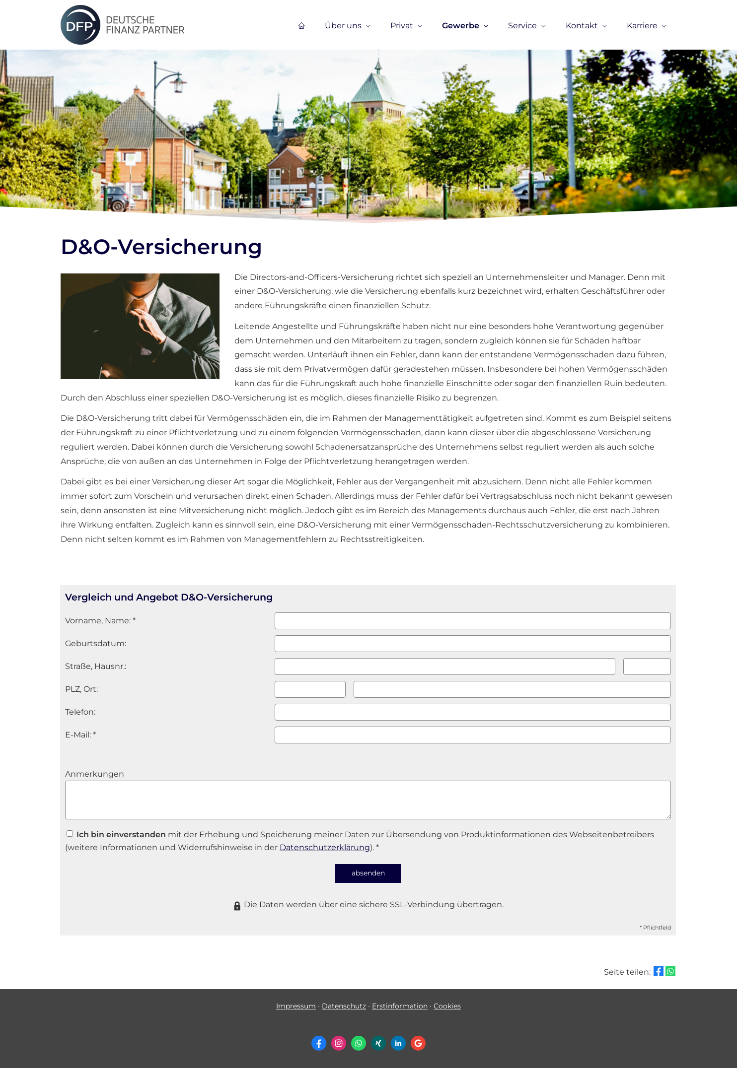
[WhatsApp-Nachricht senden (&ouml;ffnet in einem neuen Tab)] (358, 1043)
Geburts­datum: (95, 643)
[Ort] (512, 689)
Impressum (296, 1005)
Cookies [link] (447, 1005)
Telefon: (80, 712)
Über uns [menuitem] (343, 25)
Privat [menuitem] (401, 25)
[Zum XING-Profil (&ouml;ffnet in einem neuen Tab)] (378, 1043)
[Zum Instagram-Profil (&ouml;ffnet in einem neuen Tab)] (338, 1043)
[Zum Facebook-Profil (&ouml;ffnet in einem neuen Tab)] (318, 1043)
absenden (368, 872)
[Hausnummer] (647, 666)
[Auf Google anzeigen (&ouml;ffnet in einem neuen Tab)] (418, 1043)
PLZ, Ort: (81, 689)
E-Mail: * (80, 734)
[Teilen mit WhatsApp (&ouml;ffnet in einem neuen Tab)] (670, 971)
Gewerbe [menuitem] (460, 25)
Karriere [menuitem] (642, 25)
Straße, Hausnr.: (95, 666)
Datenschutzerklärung (325, 847)
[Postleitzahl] (310, 689)
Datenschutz (344, 1005)
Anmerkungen (94, 774)
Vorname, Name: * (100, 620)
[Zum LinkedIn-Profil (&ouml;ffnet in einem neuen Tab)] (398, 1043)
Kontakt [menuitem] (582, 25)
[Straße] (445, 666)
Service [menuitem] (522, 25)
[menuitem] (301, 25)
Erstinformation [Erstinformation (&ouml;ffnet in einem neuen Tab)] (400, 1005)
